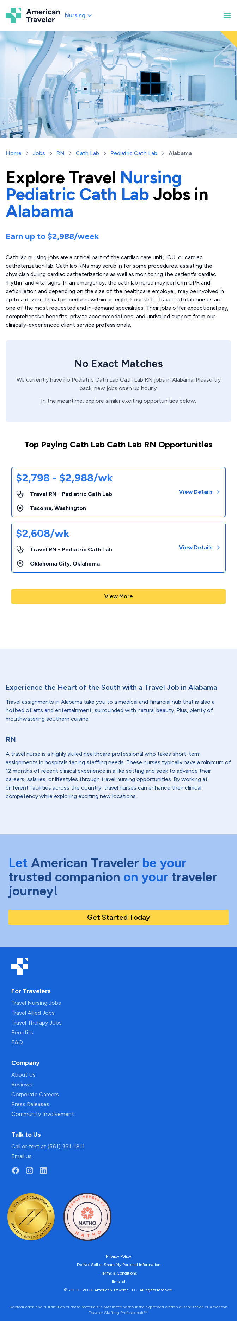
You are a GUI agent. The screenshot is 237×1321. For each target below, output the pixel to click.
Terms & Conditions (119, 1273)
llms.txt (119, 1281)
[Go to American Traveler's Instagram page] (29, 1170)
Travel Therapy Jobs (36, 1022)
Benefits (22, 1032)
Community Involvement (42, 1114)
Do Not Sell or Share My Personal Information (118, 1264)
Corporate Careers (35, 1094)
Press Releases (30, 1104)
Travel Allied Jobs (33, 1012)
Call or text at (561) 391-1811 (48, 1146)
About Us (23, 1074)
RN (60, 153)
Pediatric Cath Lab (133, 153)
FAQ (17, 1042)
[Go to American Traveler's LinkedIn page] (44, 1170)
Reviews (21, 1084)
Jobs (39, 153)
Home (14, 153)
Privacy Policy (118, 1256)
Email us (21, 1156)
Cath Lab (87, 153)
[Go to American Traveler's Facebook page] (15, 1170)
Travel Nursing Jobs (36, 1003)
